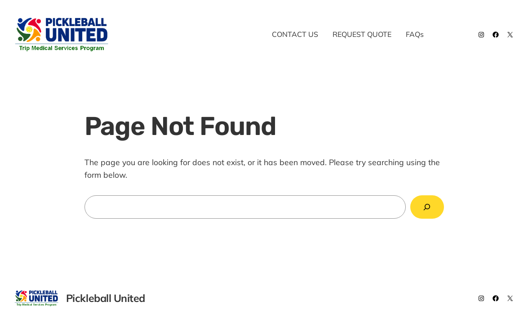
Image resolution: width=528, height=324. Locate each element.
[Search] (427, 207)
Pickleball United (167, 34)
